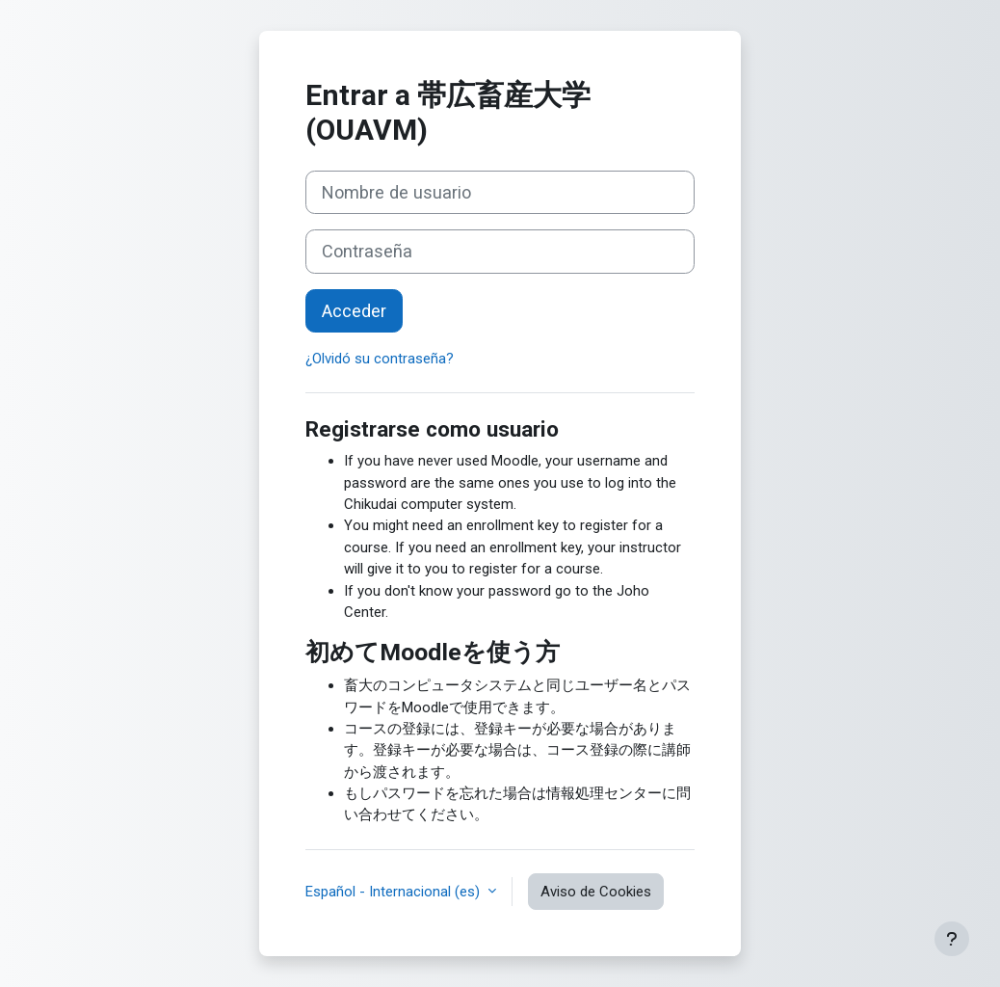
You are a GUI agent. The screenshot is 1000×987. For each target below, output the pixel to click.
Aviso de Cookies (595, 891)
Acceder (354, 311)
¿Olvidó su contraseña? (379, 358)
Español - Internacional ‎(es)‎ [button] (394, 891)
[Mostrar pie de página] (951, 938)
